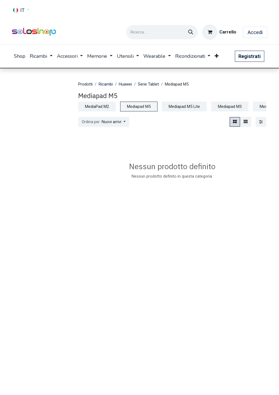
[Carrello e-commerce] (219, 32)
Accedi (255, 32)
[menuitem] (20, 56)
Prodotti (85, 84)
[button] (103, 122)
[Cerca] (191, 32)
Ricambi (106, 84)
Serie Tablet (148, 84)
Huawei (125, 84)
